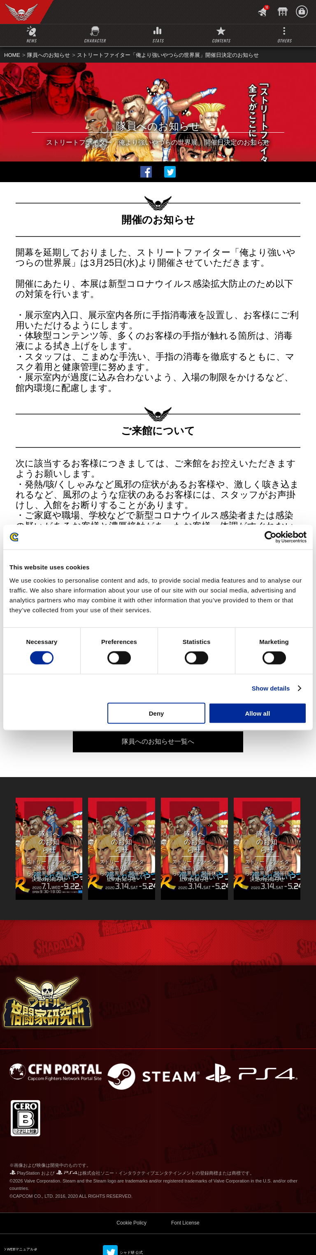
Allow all (257, 712)
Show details (271, 688)
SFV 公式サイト (20, 1241)
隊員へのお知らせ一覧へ (158, 741)
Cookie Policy (131, 1205)
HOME (12, 55)
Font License (185, 1205)
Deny (156, 712)
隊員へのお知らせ (48, 55)
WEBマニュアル (20, 1232)
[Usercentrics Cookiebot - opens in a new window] (271, 537)
